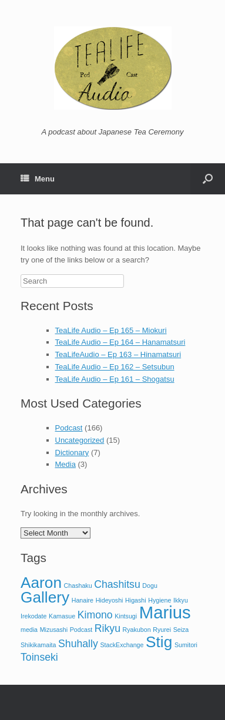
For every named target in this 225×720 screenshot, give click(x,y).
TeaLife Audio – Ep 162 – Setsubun (114, 366)
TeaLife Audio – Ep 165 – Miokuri (111, 330)
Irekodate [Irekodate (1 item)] (33, 616)
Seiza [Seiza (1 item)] (181, 629)
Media (65, 464)
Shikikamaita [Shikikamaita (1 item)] (38, 644)
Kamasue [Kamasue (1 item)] (62, 616)
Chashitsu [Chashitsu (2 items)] (117, 584)
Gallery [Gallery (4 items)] (45, 597)
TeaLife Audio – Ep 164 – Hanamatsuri (120, 342)
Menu (38, 178)
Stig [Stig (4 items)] (159, 642)
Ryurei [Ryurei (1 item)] (162, 629)
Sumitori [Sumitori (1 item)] (185, 644)
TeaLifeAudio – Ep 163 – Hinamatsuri (118, 354)
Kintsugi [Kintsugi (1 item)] (126, 616)
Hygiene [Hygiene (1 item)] (159, 600)
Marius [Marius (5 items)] (165, 612)
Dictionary (72, 452)
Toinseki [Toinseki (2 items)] (39, 657)
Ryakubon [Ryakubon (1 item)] (137, 629)
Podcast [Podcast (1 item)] (81, 629)
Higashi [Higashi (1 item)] (135, 600)
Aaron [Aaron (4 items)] (41, 582)
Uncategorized (80, 440)
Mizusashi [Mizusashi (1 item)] (54, 629)
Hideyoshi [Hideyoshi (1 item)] (109, 600)
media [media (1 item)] (29, 629)
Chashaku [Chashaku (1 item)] (78, 585)
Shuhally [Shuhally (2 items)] (78, 644)
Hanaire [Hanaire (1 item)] (82, 600)
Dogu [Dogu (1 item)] (149, 585)
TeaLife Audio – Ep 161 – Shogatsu (114, 379)
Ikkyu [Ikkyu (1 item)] (180, 600)
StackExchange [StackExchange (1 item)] (121, 644)
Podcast (69, 427)
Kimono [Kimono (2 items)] (95, 615)
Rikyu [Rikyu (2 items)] (107, 628)
